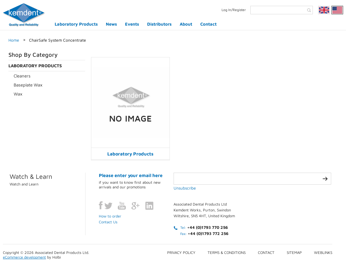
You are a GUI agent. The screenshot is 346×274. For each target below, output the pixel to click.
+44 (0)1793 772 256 (208, 233)
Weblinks (323, 252)
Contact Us (108, 222)
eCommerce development (24, 257)
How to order (110, 216)
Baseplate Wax (28, 84)
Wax (18, 93)
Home (13, 40)
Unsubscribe (185, 187)
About (186, 24)
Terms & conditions (227, 252)
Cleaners (22, 75)
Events (132, 24)
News (111, 24)
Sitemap (294, 252)
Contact (208, 24)
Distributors (159, 24)
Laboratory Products (76, 24)
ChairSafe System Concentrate (57, 40)
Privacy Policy (181, 252)
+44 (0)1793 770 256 (207, 227)
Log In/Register (234, 10)
